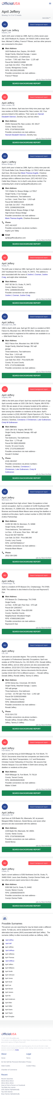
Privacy (28, 1062)
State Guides (5, 1066)
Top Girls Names (6, 1092)
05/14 (7, 1081)
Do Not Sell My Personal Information (13, 1062)
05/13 (12, 1081)
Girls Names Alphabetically (10, 1089)
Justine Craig (25, 295)
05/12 (3, 1083)
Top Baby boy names (8, 1087)
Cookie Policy (31, 1066)
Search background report (26, 83)
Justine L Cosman (34, 274)
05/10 (12, 1083)
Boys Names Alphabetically (10, 1094)
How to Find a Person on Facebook (13, 1085)
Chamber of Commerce (9, 1070)
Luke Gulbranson (44, 420)
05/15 (3, 1081)
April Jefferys (8, 961)
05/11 (7, 1083)
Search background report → (40, 24)
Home (3, 1058)
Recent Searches (7, 1079)
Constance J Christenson (27, 420)
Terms (28, 1058)
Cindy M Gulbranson (10, 422)
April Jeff (6, 943)
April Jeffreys (8, 950)
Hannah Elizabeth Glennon (15, 135)
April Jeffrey (8, 940)
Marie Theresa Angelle (29, 173)
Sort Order (45, 18)
